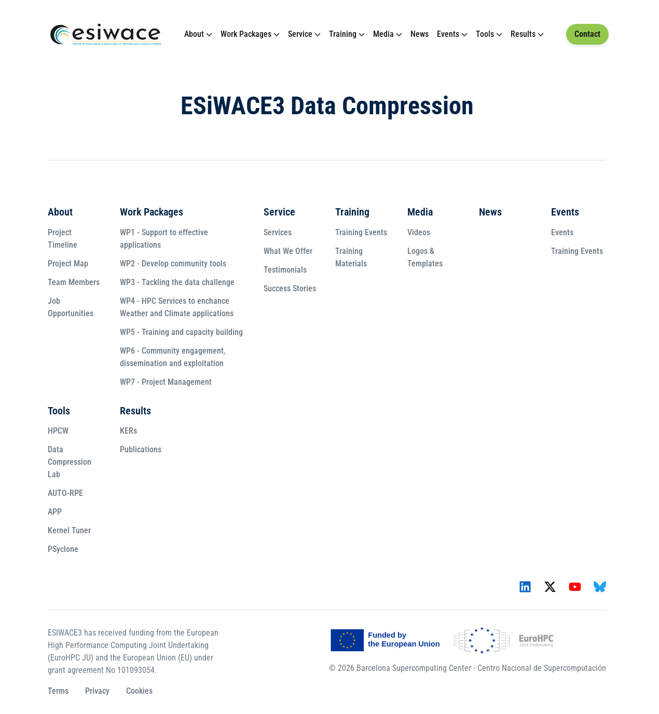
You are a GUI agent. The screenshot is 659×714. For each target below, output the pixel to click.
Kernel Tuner (69, 530)
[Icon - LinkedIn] (525, 587)
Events (448, 34)
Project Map (68, 263)
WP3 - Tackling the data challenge (177, 282)
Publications (140, 449)
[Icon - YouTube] (575, 587)
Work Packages (246, 34)
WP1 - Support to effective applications (164, 238)
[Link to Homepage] (105, 34)
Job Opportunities (70, 307)
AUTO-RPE (65, 493)
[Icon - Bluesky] (600, 587)
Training (342, 34)
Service (300, 34)
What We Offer (288, 251)
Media (383, 34)
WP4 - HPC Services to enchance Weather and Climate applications (177, 307)
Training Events (361, 232)
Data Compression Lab (69, 461)
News (419, 34)
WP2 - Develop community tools (173, 263)
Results (523, 34)
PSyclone (63, 549)
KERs (128, 431)
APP (55, 512)
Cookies (139, 691)
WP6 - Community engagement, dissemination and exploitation (173, 357)
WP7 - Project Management (166, 382)
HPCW (58, 431)
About (194, 34)
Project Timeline (62, 238)
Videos (418, 232)
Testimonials (285, 270)
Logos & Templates (425, 257)
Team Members (74, 282)
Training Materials (351, 257)
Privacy (97, 691)
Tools (485, 34)
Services (278, 232)
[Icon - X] (550, 587)
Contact (587, 34)
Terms (58, 691)
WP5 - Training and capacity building (181, 332)
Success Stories (290, 288)
